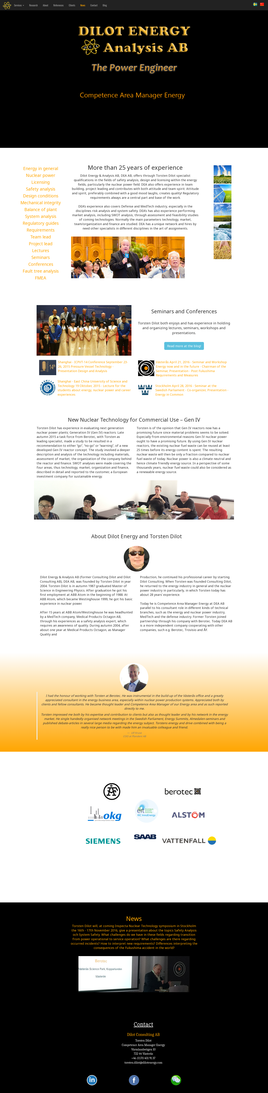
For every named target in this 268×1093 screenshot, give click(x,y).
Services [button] (19, 8)
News (82, 8)
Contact (94, 8)
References (58, 8)
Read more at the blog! (184, 346)
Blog (105, 8)
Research (33, 8)
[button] (44, 330)
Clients (72, 8)
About (45, 8)
